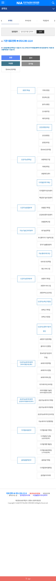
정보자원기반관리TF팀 (46, 356)
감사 (30, 58)
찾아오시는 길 (13, 495)
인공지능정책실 (26, 160)
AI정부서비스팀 (46, 286)
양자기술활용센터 (46, 245)
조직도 (10, 21)
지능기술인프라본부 (26, 231)
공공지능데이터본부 (26, 400)
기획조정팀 (45, 90)
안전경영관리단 (44, 127)
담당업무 (15, 32)
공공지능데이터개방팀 (46, 407)
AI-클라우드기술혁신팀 (45, 238)
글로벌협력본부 (26, 460)
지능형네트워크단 (44, 254)
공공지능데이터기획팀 (46, 400)
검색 (40, 32)
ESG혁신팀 (45, 97)
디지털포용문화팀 (46, 451)
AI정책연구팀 (45, 160)
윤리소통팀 (45, 104)
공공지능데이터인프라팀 (46, 414)
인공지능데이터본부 (26, 363)
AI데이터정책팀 (46, 363)
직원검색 (46, 21)
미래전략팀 (45, 167)
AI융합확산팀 (45, 222)
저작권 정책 (46, 493)
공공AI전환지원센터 (45, 215)
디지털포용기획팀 (46, 430)
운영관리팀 (45, 143)
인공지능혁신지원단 (44, 302)
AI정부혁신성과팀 (46, 293)
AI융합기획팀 (45, 208)
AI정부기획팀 (45, 279)
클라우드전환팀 (46, 346)
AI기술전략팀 (45, 231)
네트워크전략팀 (46, 262)
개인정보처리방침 (34, 493)
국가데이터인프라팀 (45, 384)
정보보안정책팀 (11, 70)
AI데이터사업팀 (46, 370)
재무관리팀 (45, 119)
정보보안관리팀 (46, 150)
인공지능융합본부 (26, 208)
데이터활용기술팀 (46, 391)
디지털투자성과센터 (45, 191)
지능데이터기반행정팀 (46, 421)
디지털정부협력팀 (46, 468)
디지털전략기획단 (44, 183)
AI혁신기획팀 (45, 310)
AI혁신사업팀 (45, 317)
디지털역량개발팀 (46, 444)
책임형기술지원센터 (45, 198)
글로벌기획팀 (45, 460)
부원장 (10, 64)
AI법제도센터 (45, 174)
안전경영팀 (45, 136)
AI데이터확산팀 (46, 377)
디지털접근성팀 (46, 437)
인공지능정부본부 (26, 279)
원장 (10, 58)
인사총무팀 (45, 112)
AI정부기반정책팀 (46, 339)
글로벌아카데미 (46, 475)
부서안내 (28, 21)
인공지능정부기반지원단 (44, 329)
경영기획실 (26, 90)
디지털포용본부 (26, 430)
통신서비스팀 (45, 269)
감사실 (31, 64)
